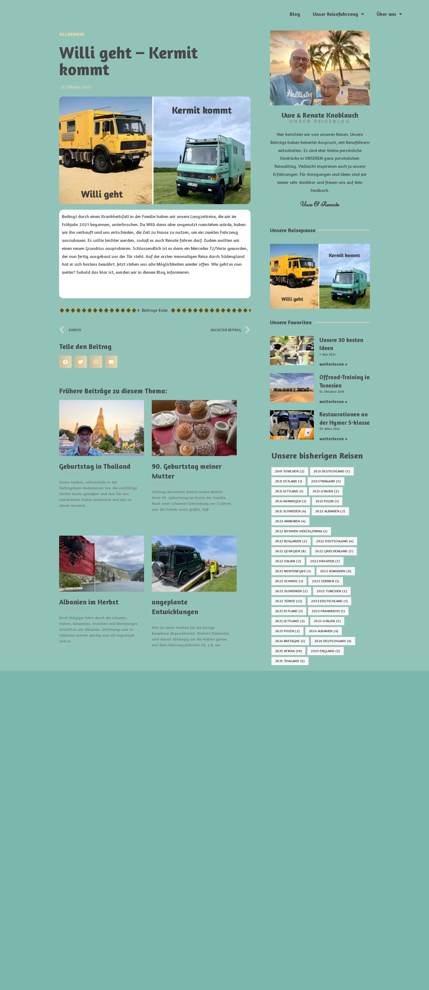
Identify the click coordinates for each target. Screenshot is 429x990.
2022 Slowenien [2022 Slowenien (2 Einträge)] (291, 591)
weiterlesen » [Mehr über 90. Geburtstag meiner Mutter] (167, 519)
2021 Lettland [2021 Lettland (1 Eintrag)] (289, 491)
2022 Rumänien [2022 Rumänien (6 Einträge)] (336, 571)
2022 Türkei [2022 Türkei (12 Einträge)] (288, 601)
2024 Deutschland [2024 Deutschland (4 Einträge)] (333, 641)
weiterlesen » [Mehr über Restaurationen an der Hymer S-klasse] (333, 438)
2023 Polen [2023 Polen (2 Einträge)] (287, 631)
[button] (65, 362)
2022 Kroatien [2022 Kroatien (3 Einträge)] (325, 561)
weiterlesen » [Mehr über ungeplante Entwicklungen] (167, 655)
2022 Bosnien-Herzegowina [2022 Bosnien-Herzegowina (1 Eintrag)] (301, 531)
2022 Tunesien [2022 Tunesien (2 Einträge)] (332, 591)
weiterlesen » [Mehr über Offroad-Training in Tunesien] (333, 401)
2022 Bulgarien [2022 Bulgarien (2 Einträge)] (291, 541)
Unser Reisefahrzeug (338, 14)
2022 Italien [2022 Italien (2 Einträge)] (288, 561)
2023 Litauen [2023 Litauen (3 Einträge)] (327, 621)
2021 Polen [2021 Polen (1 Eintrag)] (327, 501)
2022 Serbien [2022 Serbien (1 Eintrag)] (325, 581)
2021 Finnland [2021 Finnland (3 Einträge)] (326, 481)
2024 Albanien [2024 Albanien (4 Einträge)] (324, 631)
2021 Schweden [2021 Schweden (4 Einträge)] (290, 511)
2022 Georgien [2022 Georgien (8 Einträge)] (290, 551)
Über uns (389, 14)
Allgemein (71, 34)
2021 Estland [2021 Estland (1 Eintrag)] (288, 481)
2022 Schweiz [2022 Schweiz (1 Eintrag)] (289, 581)
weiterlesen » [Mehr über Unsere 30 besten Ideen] (333, 364)
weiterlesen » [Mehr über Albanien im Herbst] (74, 651)
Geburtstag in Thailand (94, 466)
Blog (295, 14)
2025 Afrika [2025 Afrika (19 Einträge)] (288, 651)
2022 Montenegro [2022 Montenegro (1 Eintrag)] (293, 571)
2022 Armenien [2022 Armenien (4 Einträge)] (290, 521)
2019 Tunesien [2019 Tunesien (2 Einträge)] (290, 471)
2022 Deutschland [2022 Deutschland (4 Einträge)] (335, 541)
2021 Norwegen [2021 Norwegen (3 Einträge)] (291, 501)
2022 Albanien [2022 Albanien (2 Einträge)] (330, 511)
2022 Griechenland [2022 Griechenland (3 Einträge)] (334, 551)
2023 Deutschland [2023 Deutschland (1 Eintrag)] (329, 601)
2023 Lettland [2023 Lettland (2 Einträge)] (290, 621)
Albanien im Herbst (88, 602)
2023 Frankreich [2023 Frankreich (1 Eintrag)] (328, 611)
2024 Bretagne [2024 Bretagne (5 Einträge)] (290, 641)
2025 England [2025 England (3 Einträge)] (325, 651)
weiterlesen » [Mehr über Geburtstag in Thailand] (74, 515)
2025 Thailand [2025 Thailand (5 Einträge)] (290, 661)
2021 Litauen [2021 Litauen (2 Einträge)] (325, 491)
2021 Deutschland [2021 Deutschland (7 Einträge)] (332, 471)
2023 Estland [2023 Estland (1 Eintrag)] (289, 611)
